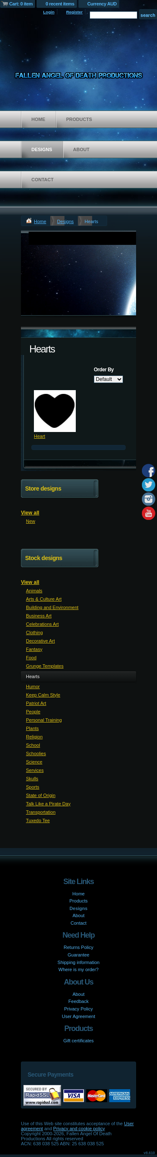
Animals (34, 590)
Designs (41, 149)
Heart (39, 436)
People (33, 711)
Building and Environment (52, 607)
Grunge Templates (45, 665)
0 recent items (60, 3)
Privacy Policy (78, 1008)
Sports (32, 786)
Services (35, 770)
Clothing (34, 632)
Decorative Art (40, 640)
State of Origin (40, 795)
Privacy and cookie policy (79, 1128)
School (33, 745)
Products (79, 119)
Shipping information (78, 962)
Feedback (78, 1001)
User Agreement (78, 1016)
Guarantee (79, 954)
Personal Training (44, 719)
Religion (34, 736)
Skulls (32, 778)
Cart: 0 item (21, 3)
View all (30, 513)
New (30, 521)
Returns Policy (78, 947)
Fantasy (34, 649)
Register (74, 12)
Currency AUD (102, 3)
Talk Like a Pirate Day (48, 803)
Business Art (38, 615)
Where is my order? (79, 969)
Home (38, 119)
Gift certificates (78, 1040)
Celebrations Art (42, 624)
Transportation (41, 812)
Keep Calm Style (43, 694)
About (81, 149)
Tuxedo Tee (38, 820)
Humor (33, 686)
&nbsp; (55, 411)
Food (31, 657)
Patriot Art (36, 703)
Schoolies (36, 753)
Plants (32, 728)
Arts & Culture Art (44, 599)
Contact (42, 179)
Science (34, 761)
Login (48, 12)
